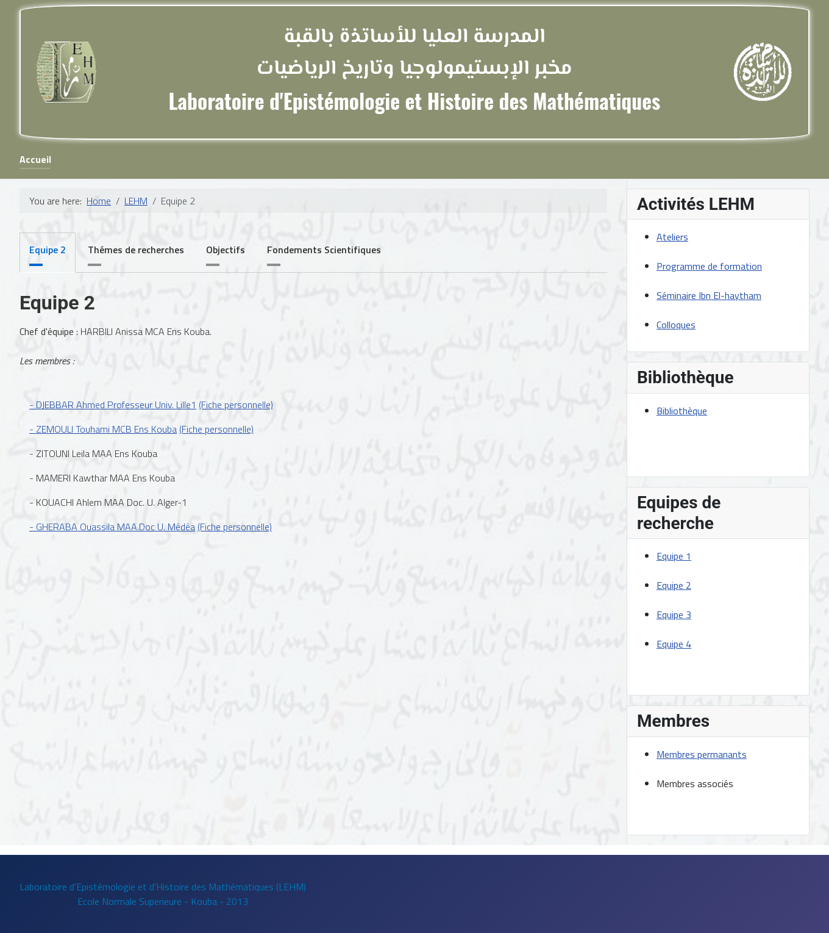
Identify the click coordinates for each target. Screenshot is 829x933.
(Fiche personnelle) (236, 404)
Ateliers (672, 236)
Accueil (35, 159)
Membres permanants (701, 754)
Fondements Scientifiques (324, 249)
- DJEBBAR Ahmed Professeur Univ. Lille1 (112, 404)
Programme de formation (709, 266)
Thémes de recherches (136, 249)
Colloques (676, 324)
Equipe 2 (47, 249)
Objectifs (225, 249)
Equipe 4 (673, 643)
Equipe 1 (673, 556)
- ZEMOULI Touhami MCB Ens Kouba (103, 429)
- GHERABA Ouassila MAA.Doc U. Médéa (112, 526)
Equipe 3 (673, 614)
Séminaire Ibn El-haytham (708, 295)
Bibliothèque (681, 410)
